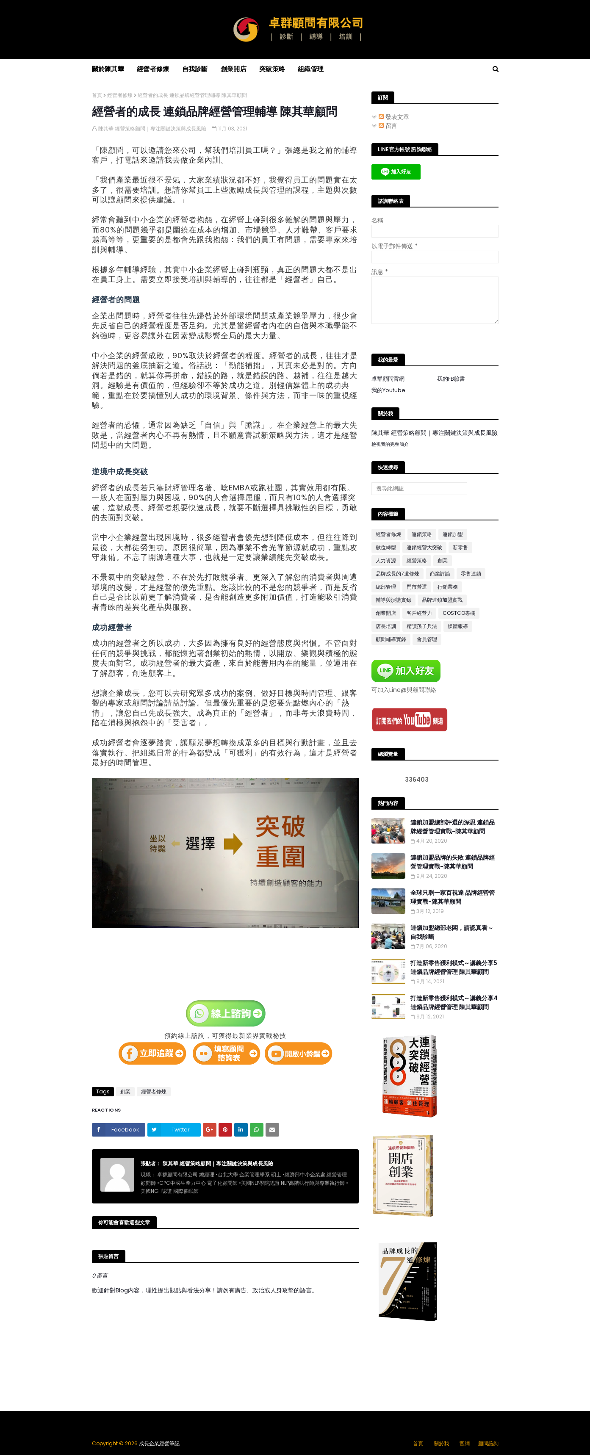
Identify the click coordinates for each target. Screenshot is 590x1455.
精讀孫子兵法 (422, 626)
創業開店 (386, 613)
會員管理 (427, 639)
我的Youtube (388, 390)
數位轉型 (386, 547)
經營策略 (417, 560)
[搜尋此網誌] (419, 488)
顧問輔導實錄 (391, 639)
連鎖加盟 (453, 534)
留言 (388, 126)
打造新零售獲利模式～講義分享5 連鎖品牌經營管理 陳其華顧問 (453, 967)
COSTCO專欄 (459, 613)
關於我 (441, 1443)
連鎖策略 (422, 534)
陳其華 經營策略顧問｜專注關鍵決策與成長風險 (152, 128)
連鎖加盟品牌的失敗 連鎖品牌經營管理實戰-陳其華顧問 (452, 862)
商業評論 (440, 573)
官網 (465, 1443)
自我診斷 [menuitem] (195, 68)
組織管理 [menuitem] (311, 68)
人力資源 (386, 560)
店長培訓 (386, 626)
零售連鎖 (471, 573)
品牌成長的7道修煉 (397, 573)
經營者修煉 (120, 95)
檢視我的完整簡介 (390, 444)
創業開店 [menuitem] (234, 68)
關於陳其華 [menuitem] (108, 68)
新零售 (460, 547)
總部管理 (386, 586)
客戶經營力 (419, 613)
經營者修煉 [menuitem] (153, 68)
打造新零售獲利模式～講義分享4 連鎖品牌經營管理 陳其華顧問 (454, 1002)
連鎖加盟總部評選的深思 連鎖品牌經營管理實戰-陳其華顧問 (452, 826)
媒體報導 (458, 626)
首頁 (97, 95)
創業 (125, 1091)
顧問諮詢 (488, 1443)
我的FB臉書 (451, 379)
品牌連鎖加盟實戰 (442, 599)
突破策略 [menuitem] (272, 68)
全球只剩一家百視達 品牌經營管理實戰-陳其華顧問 (452, 897)
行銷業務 (448, 586)
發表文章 (394, 117)
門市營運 (417, 586)
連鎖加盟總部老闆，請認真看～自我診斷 (451, 932)
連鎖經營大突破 (424, 547)
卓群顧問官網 (387, 379)
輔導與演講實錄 (393, 599)
